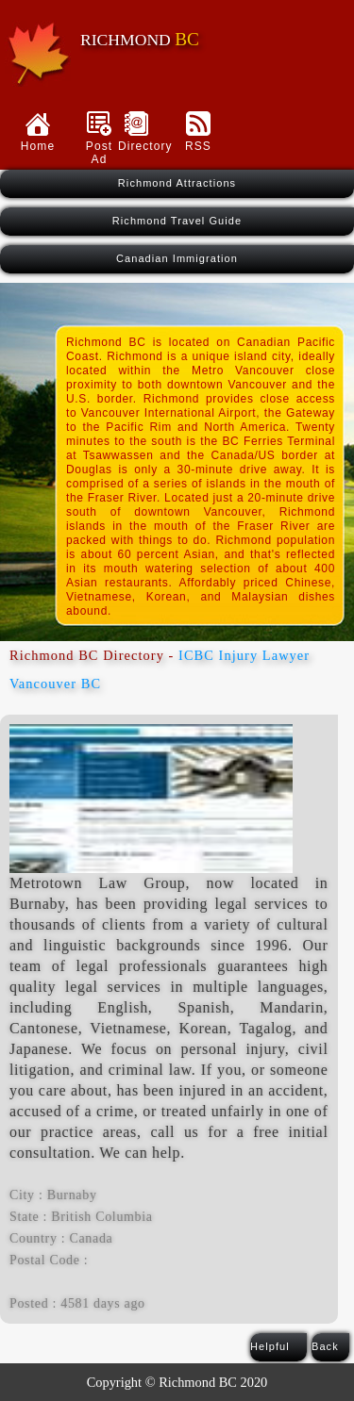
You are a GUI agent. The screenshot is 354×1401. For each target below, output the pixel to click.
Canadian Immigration (177, 258)
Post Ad (99, 153)
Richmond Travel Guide (177, 220)
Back (325, 1346)
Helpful (270, 1346)
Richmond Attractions (177, 183)
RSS (198, 146)
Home (38, 146)
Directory (137, 146)
